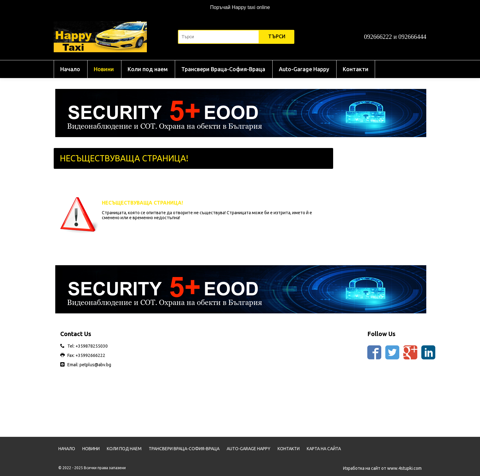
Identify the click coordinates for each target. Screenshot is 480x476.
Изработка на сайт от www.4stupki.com (382, 468)
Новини (104, 69)
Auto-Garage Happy (304, 69)
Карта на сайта (324, 448)
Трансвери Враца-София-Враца (223, 69)
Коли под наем (148, 69)
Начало (70, 69)
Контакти (356, 69)
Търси (276, 36)
